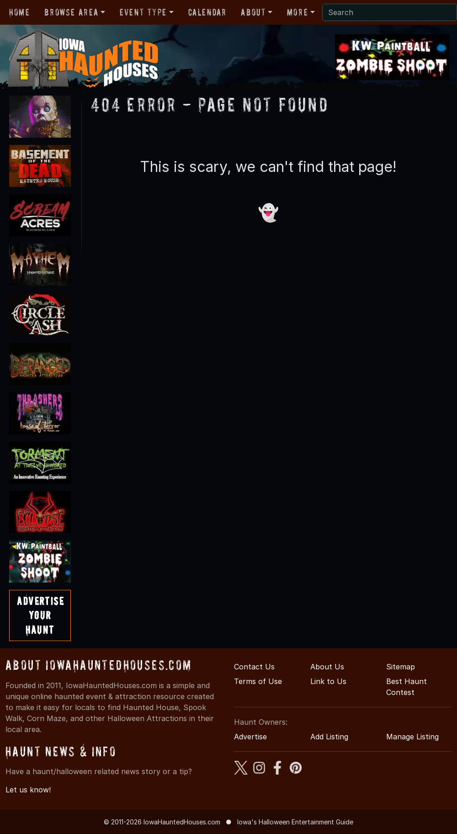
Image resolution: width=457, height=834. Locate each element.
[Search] (389, 12)
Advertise (250, 736)
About (253, 12)
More (297, 12)
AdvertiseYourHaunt (40, 615)
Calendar (207, 12)
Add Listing (329, 736)
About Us (327, 666)
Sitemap (400, 666)
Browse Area (71, 12)
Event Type (143, 12)
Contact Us (254, 666)
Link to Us (328, 681)
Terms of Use (258, 681)
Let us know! (28, 789)
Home (19, 12)
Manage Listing (412, 736)
